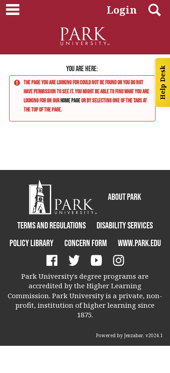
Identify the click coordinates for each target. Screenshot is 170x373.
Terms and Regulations (51, 225)
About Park (124, 197)
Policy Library (31, 243)
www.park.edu (139, 243)
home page (70, 100)
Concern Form (85, 243)
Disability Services (125, 225)
